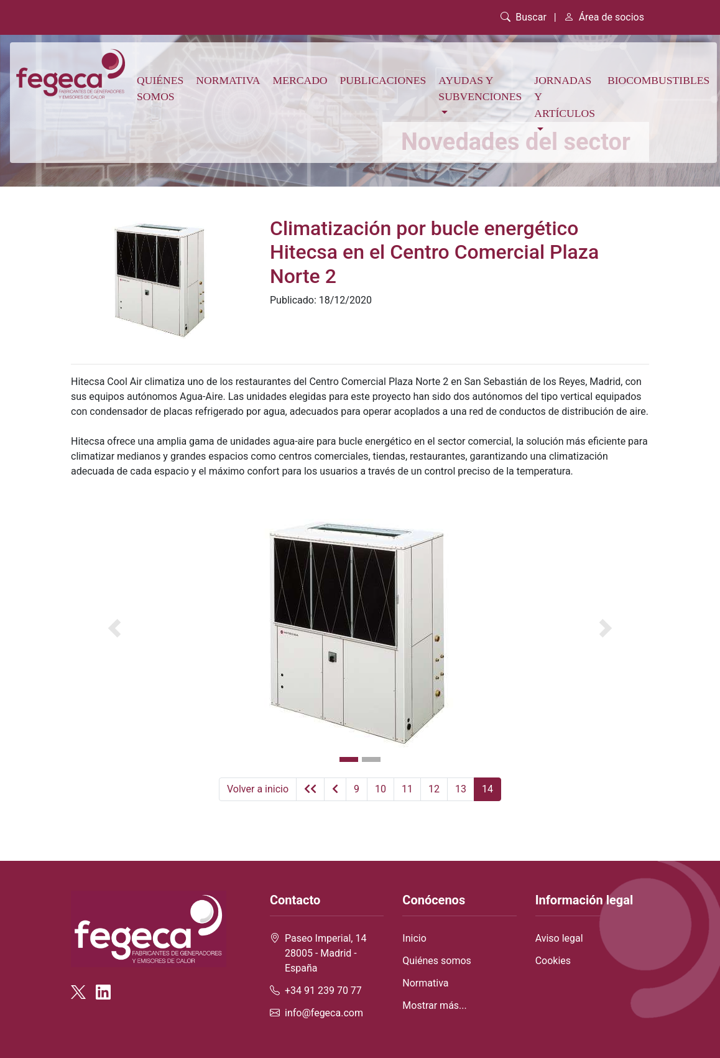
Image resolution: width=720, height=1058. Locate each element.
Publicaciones (383, 80)
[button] (114, 628)
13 (460, 789)
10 (380, 789)
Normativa (228, 80)
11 (407, 789)
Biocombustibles (658, 80)
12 (434, 789)
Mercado (300, 80)
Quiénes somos (160, 88)
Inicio (414, 938)
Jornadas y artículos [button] (564, 96)
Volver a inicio (257, 789)
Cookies (553, 961)
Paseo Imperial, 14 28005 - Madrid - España (325, 953)
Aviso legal (559, 938)
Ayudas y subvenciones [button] (480, 88)
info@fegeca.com (324, 1013)
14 (487, 789)
